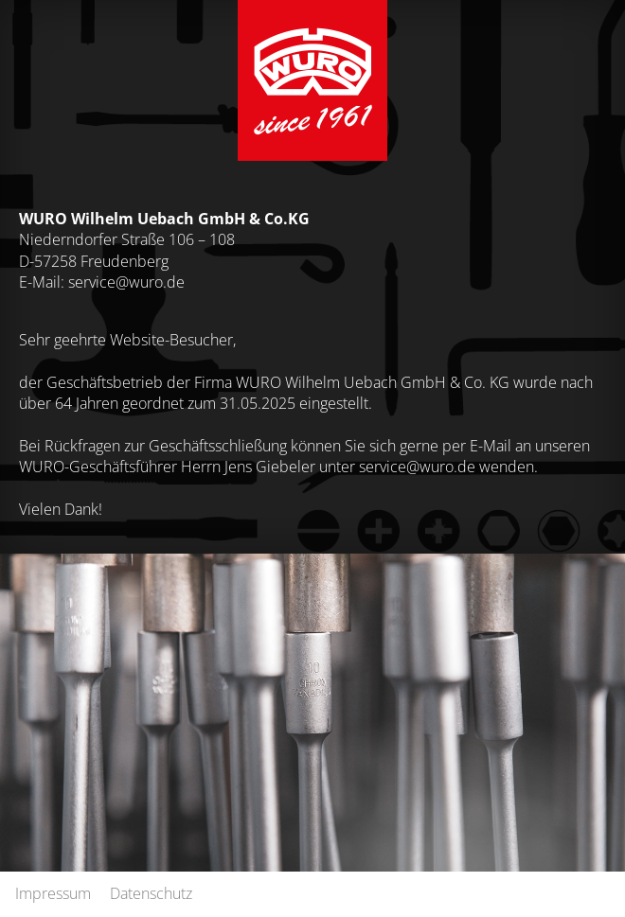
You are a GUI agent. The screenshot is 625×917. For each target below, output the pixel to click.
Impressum (53, 893)
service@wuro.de (126, 281)
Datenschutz (151, 893)
